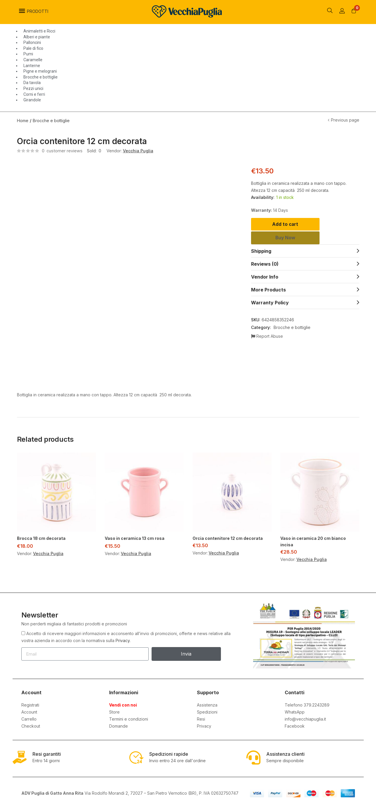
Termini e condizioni (128, 718)
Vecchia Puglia (138, 149)
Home (22, 119)
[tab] (305, 255)
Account (29, 711)
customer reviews (62, 150)
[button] (354, 11)
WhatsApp (295, 711)
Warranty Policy (270, 307)
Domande (118, 725)
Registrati (30, 704)
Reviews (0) (265, 268)
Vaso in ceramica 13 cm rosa (134, 537)
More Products (268, 294)
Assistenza (207, 704)
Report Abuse (267, 340)
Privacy (204, 725)
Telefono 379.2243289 (307, 704)
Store (114, 711)
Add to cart (305, 224)
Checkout (30, 725)
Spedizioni (207, 711)
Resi (201, 718)
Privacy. (123, 639)
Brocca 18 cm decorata (41, 537)
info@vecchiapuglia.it (305, 718)
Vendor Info (264, 281)
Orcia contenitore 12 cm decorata (228, 537)
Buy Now (305, 241)
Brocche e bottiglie (51, 119)
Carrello (29, 718)
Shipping (261, 255)
